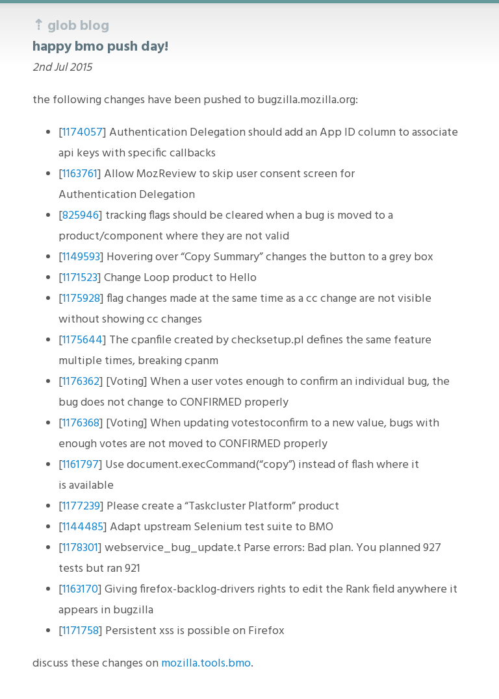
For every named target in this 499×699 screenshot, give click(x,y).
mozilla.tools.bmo (206, 663)
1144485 (82, 527)
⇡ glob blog (70, 26)
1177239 (81, 506)
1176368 (80, 423)
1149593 (81, 257)
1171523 (79, 278)
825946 (80, 215)
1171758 (80, 631)
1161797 (80, 465)
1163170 (80, 589)
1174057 (82, 132)
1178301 (80, 548)
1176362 (80, 382)
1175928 (81, 298)
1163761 (79, 174)
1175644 (82, 340)
